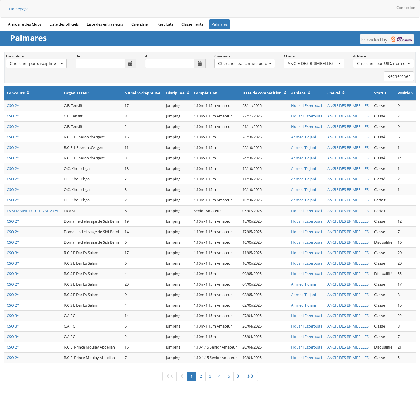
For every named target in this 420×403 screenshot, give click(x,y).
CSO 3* (13, 252)
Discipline (15, 56)
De (78, 56)
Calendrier (140, 24)
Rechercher (399, 76)
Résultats (165, 24)
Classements (192, 24)
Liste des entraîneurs (105, 24)
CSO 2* (13, 105)
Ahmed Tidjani (303, 137)
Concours (222, 56)
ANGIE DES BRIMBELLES (348, 105)
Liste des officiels (64, 24)
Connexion (405, 7)
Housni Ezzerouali (306, 105)
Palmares (219, 24)
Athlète (359, 56)
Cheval (290, 56)
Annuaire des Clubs (24, 24)
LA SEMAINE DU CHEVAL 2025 (32, 210)
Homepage (18, 8)
